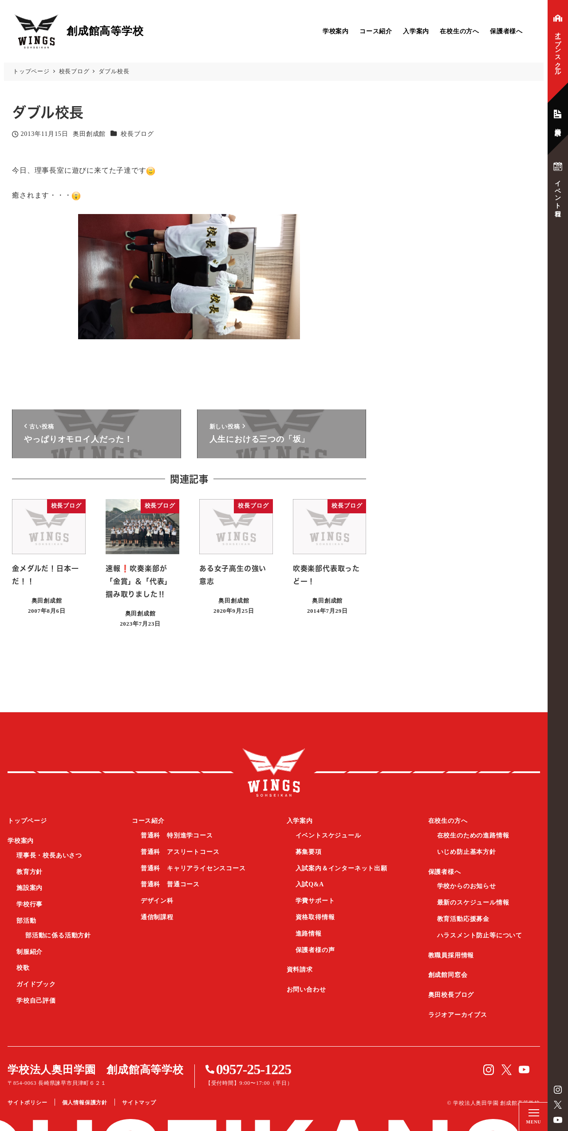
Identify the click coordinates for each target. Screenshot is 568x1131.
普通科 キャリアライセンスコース (193, 868)
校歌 (23, 967)
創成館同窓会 (448, 975)
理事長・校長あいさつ (49, 855)
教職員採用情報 (451, 955)
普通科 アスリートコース (180, 852)
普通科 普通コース (170, 884)
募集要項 (309, 852)
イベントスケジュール (328, 835)
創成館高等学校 (274, 772)
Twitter (557, 1105)
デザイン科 (157, 900)
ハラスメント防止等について (479, 935)
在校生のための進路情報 (473, 835)
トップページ (27, 820)
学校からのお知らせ (466, 886)
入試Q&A (310, 884)
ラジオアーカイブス (457, 1015)
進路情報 (309, 933)
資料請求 (300, 969)
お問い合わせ (306, 989)
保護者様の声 (315, 950)
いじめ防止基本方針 (466, 852)
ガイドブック (36, 984)
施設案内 (29, 888)
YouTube (557, 1120)
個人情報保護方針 (84, 1102)
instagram (557, 1090)
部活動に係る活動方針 (58, 935)
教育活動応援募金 (463, 919)
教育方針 (29, 872)
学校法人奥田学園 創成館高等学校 (96, 1069)
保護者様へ (506, 31)
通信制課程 (157, 917)
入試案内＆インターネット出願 (341, 868)
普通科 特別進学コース (177, 835)
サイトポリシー (27, 1102)
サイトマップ (139, 1102)
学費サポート (315, 900)
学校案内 (336, 31)
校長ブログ (137, 133)
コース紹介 (375, 31)
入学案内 (416, 31)
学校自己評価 (36, 1000)
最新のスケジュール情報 (473, 902)
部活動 (26, 920)
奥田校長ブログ (451, 995)
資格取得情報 (315, 917)
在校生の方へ (459, 31)
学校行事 (29, 904)
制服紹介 (29, 951)
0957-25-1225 (253, 1069)
